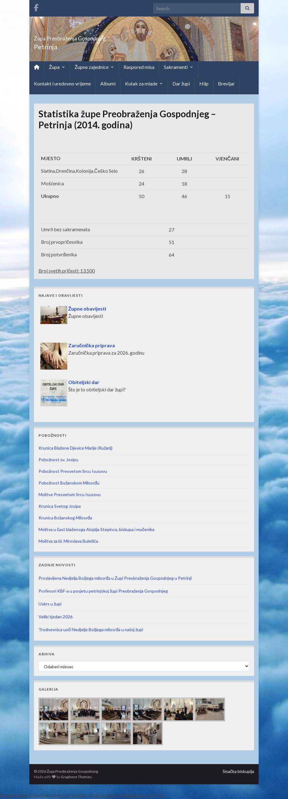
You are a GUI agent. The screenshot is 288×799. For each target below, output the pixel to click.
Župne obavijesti (87, 308)
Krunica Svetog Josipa (60, 506)
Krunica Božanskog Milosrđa (65, 517)
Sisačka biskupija (238, 771)
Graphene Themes (76, 777)
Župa (57, 67)
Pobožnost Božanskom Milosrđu (69, 482)
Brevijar (226, 83)
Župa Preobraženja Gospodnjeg (95, 37)
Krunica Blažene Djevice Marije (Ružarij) (76, 447)
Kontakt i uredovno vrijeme (62, 83)
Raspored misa (139, 67)
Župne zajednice (94, 67)
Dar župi (181, 83)
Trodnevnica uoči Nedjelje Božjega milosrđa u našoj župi (91, 629)
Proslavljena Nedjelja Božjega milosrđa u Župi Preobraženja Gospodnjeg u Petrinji (115, 578)
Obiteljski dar (83, 382)
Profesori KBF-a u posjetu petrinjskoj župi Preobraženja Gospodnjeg (103, 591)
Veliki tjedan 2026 (55, 616)
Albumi (108, 83)
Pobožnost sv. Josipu (58, 459)
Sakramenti (178, 67)
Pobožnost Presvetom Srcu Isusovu (73, 471)
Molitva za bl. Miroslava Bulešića (68, 541)
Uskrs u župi (50, 603)
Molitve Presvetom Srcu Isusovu (70, 494)
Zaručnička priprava (91, 345)
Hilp (204, 83)
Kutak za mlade (144, 83)
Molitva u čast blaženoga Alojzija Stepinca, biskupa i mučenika (96, 529)
